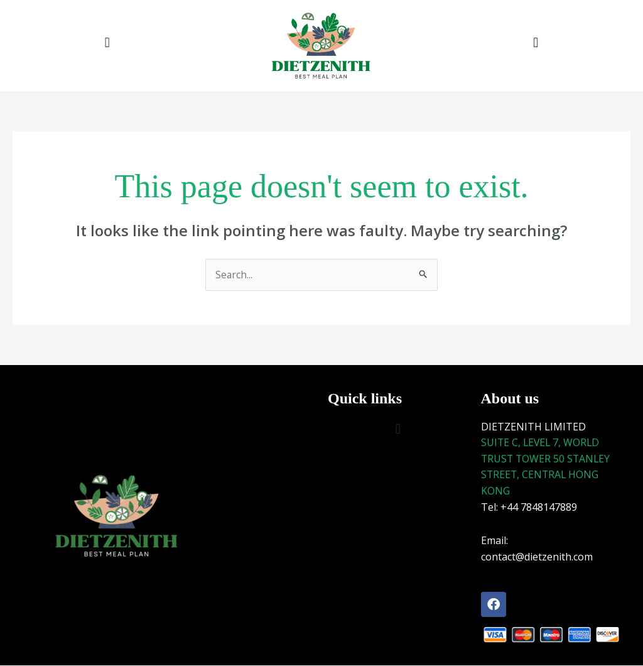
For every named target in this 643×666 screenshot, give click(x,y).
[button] (107, 42)
